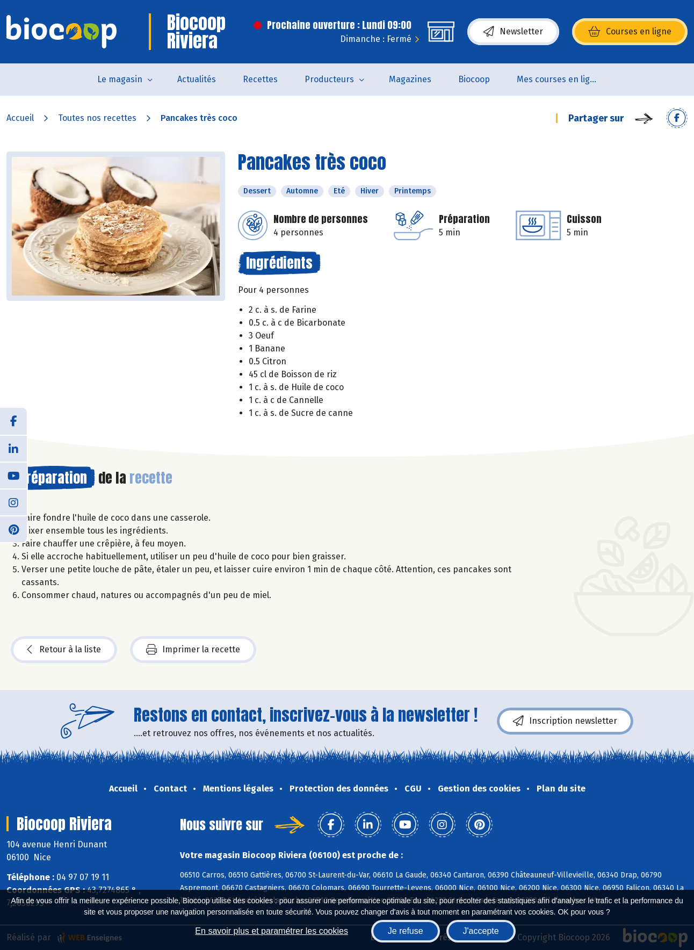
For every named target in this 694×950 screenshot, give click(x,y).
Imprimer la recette (193, 649)
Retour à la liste (64, 649)
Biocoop (474, 79)
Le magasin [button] (119, 79)
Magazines (410, 79)
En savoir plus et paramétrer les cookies (271, 930)
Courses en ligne (629, 31)
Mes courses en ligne (558, 79)
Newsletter (513, 31)
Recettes (260, 79)
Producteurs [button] (329, 79)
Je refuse (405, 930)
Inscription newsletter (565, 721)
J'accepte (481, 930)
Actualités (196, 79)
